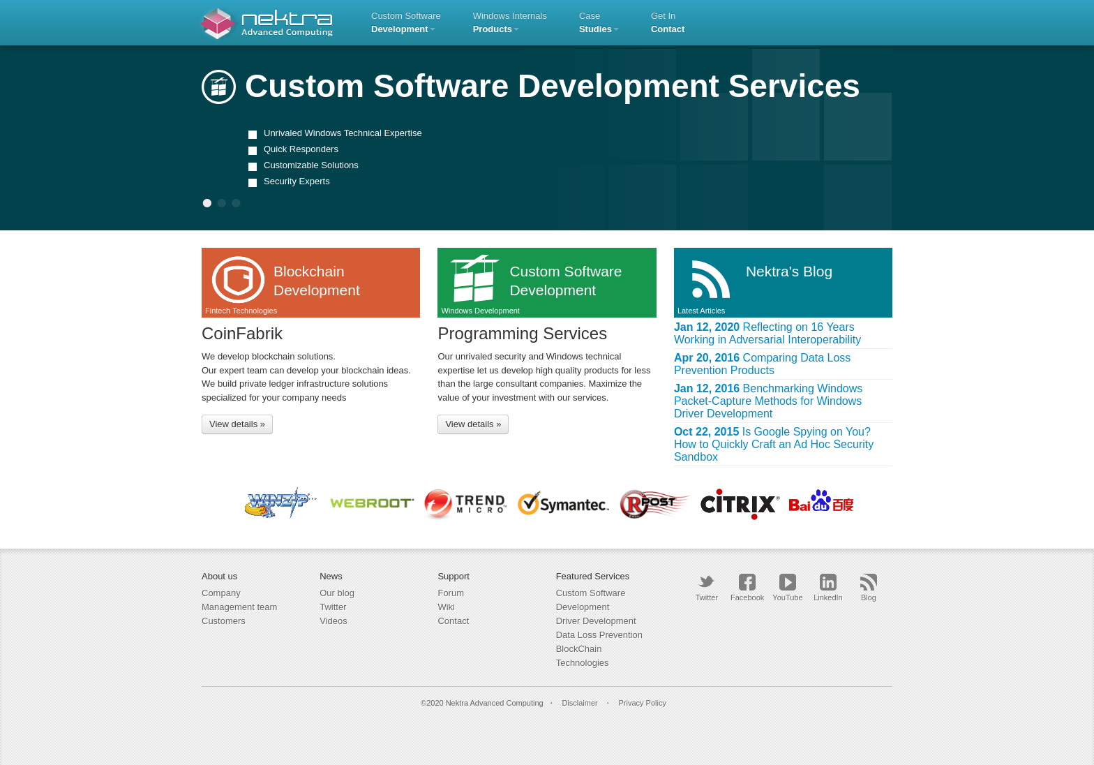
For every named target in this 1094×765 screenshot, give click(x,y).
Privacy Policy (642, 703)
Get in (667, 22)
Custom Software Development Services (531, 86)
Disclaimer (579, 703)
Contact (453, 621)
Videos (333, 621)
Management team (239, 607)
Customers (224, 621)
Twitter (333, 607)
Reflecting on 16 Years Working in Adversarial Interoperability (767, 333)
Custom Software (406, 22)
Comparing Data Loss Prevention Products (762, 364)
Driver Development (596, 621)
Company (221, 593)
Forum (450, 593)
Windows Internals (510, 22)
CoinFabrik (242, 333)
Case (599, 22)
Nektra (266, 22)
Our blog (337, 593)
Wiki (446, 607)
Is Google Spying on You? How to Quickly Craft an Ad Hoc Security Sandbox (774, 444)
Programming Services (522, 333)
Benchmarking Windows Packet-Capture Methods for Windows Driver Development (768, 400)
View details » (237, 424)
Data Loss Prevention (599, 635)
